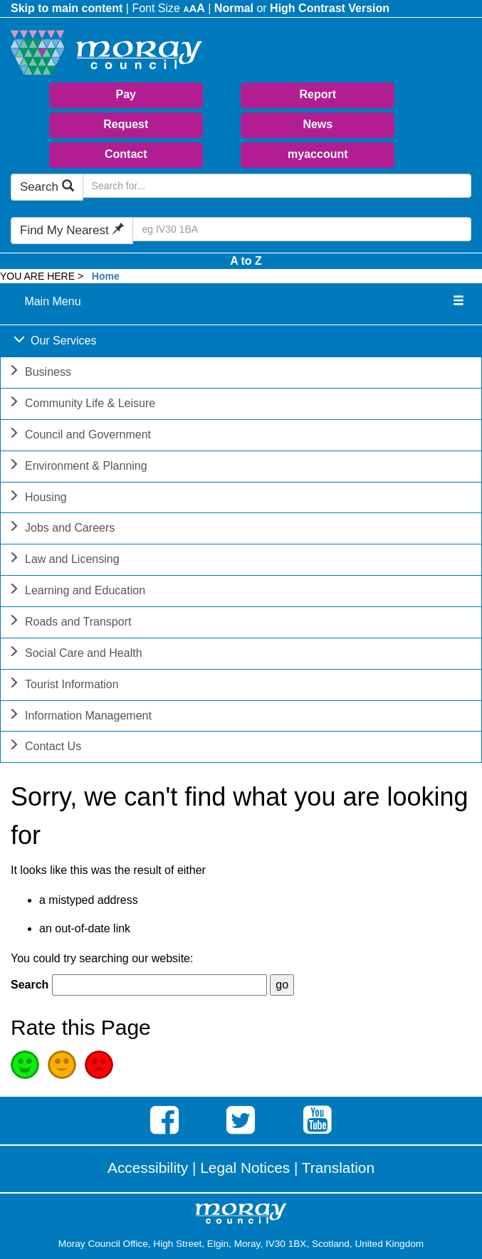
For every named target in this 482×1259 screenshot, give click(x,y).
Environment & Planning (77, 467)
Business (39, 373)
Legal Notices (245, 1167)
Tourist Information (63, 686)
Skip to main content (66, 8)
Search (47, 187)
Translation (338, 1167)
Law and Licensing (64, 560)
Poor (99, 1064)
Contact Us (44, 747)
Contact (126, 154)
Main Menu (52, 301)
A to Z (246, 261)
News (317, 124)
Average (62, 1064)
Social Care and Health (75, 654)
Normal (233, 8)
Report (318, 94)
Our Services (55, 342)
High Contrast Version (329, 8)
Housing (37, 498)
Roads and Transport (69, 623)
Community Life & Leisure (81, 404)
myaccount (317, 154)
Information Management (80, 717)
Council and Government (79, 436)
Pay (126, 94)
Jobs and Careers (61, 529)
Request (125, 124)
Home (106, 276)
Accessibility (148, 1167)
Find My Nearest (72, 230)
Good (25, 1064)
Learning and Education (76, 592)
